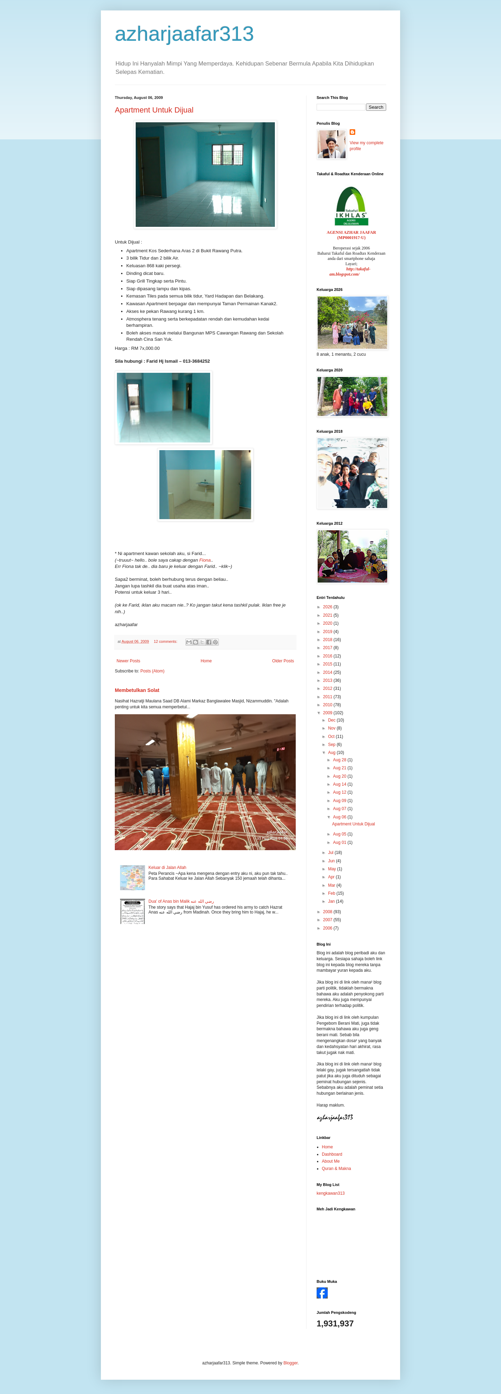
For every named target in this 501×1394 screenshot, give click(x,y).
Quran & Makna (336, 1168)
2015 (328, 664)
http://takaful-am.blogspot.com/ (350, 272)
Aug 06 (340, 817)
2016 (328, 656)
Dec (332, 720)
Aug (332, 752)
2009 (328, 712)
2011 (328, 696)
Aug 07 (340, 808)
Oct (332, 736)
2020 (328, 623)
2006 (328, 928)
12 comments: (166, 641)
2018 (328, 639)
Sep (332, 744)
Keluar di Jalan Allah (167, 867)
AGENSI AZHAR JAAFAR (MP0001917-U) (351, 235)
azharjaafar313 (184, 33)
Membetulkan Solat (137, 690)
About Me (331, 1161)
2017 (328, 647)
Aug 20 (340, 776)
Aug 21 (340, 767)
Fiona (205, 560)
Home (206, 661)
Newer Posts (128, 661)
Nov (332, 728)
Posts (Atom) (152, 671)
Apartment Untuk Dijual (154, 110)
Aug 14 (340, 784)
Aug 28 (340, 759)
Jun (332, 860)
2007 (328, 919)
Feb (332, 893)
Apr (332, 877)
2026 (328, 606)
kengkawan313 (331, 1193)
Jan (332, 901)
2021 (328, 615)
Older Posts (283, 661)
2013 (328, 680)
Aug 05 (340, 834)
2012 (328, 688)
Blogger (291, 1363)
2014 (328, 672)
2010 (328, 704)
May (332, 869)
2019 (328, 631)
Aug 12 (340, 792)
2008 (328, 911)
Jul (331, 852)
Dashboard (332, 1154)
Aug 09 (340, 800)
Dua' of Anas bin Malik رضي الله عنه (181, 901)
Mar (332, 885)
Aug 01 (340, 842)
